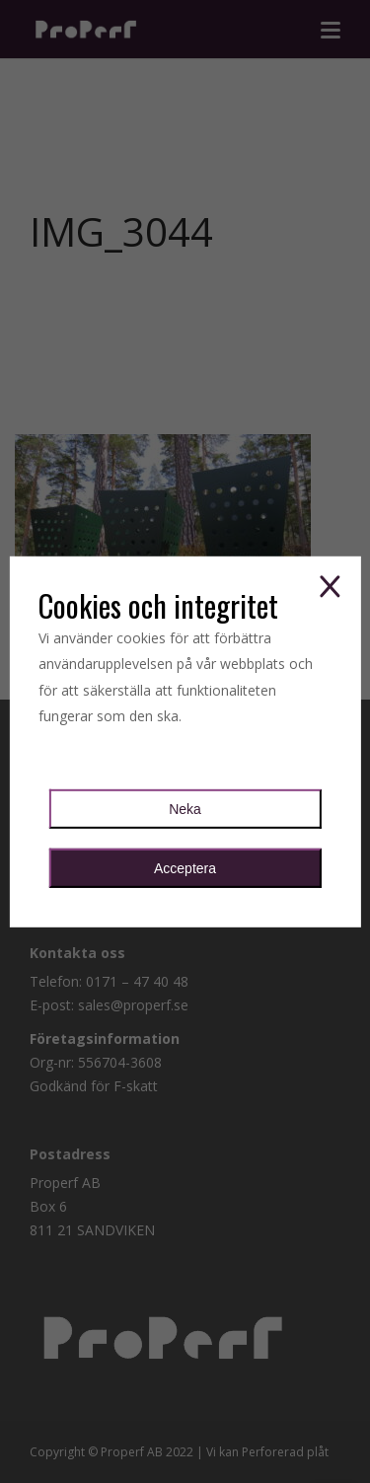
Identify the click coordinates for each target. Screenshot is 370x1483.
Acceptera (185, 868)
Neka (185, 809)
